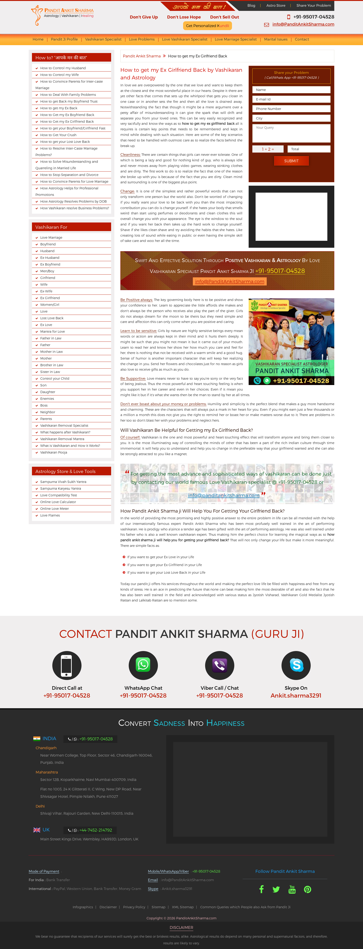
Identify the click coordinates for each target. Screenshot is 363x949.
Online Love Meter (54, 509)
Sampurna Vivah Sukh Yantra (63, 482)
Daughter (47, 392)
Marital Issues (276, 39)
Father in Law (50, 338)
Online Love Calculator (58, 502)
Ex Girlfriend (50, 298)
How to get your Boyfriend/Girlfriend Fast (72, 128)
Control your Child (54, 378)
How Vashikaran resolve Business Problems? (74, 208)
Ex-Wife (46, 291)
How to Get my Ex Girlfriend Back (67, 121)
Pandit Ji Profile (64, 39)
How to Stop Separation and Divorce (69, 175)
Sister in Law (50, 372)
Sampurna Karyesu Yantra (60, 488)
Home (38, 39)
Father (45, 345)
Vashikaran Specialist (103, 39)
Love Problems (142, 39)
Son (43, 385)
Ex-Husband (49, 258)
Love (43, 311)
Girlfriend (47, 278)
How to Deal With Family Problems (68, 95)
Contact (302, 39)
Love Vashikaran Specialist (184, 39)
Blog (251, 5)
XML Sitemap (183, 907)
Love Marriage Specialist (236, 39)
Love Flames (50, 515)
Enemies (47, 399)
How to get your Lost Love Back (65, 142)
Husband (47, 251)
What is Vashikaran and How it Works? (70, 446)
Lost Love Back (51, 318)
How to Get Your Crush (58, 135)
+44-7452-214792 (95, 830)
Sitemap (159, 907)
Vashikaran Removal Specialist (64, 425)
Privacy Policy (134, 907)
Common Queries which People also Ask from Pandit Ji (245, 907)
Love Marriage (51, 237)
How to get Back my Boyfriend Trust (68, 101)
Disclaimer (108, 907)
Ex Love (46, 325)
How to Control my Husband (63, 68)
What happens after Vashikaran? (65, 432)
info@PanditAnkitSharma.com (303, 24)
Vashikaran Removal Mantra (62, 439)
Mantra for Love (52, 331)
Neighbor (47, 412)
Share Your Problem (314, 5)
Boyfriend (48, 244)
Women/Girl (49, 305)
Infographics (83, 907)
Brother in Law (51, 365)
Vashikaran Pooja (53, 452)
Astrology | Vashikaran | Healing (69, 16)
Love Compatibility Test (58, 495)
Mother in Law (51, 352)
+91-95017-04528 (314, 17)
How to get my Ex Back (58, 108)
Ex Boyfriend (50, 264)
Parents (46, 419)
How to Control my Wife (59, 75)
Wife (43, 284)
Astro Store (275, 5)
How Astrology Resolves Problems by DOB (73, 201)
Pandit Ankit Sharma (142, 56)
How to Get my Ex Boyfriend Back (67, 115)
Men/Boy (47, 271)
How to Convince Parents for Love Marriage (74, 181)
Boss (43, 405)
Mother (46, 358)
